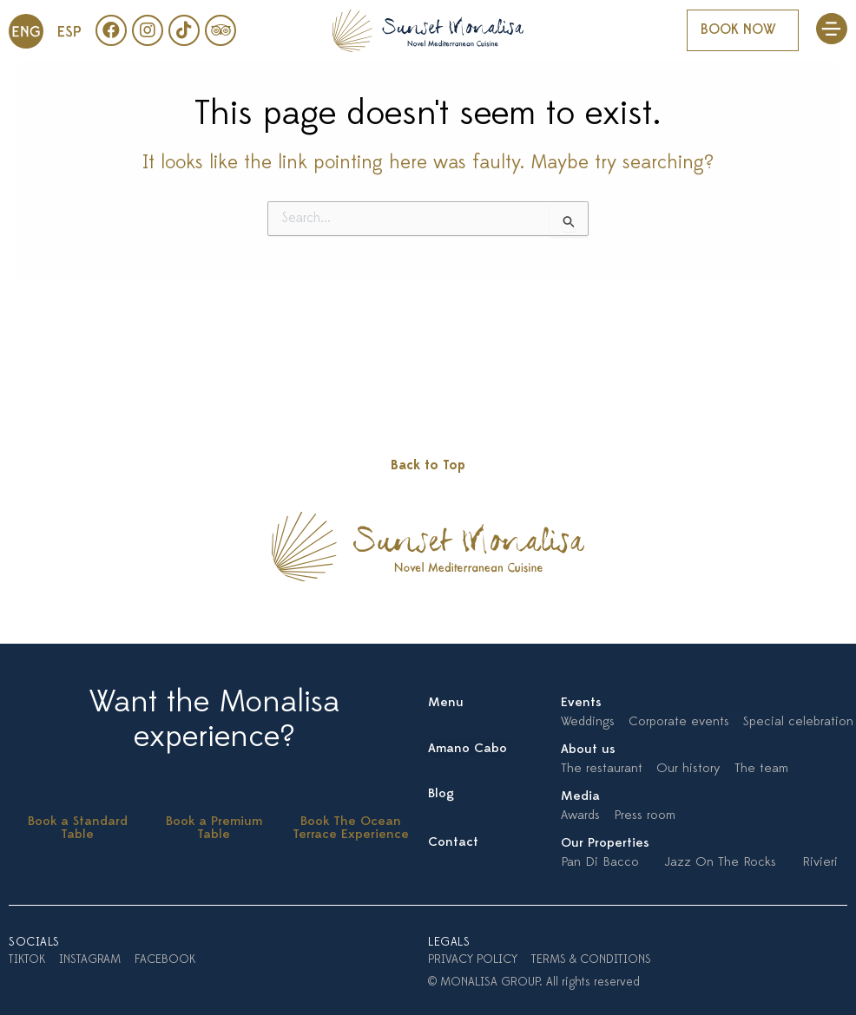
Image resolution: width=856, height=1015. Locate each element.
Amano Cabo (467, 749)
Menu (446, 703)
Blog (441, 794)
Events (581, 703)
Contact (453, 842)
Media (580, 796)
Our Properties (605, 843)
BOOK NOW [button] (738, 30)
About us (588, 749)
